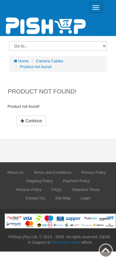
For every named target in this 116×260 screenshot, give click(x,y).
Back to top (105, 250)
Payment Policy (76, 181)
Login (85, 198)
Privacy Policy (93, 172)
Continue (31, 120)
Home (21, 61)
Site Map (63, 198)
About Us (15, 172)
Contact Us (35, 198)
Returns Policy (29, 189)
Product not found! (36, 66)
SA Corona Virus (65, 242)
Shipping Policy (39, 181)
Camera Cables (49, 61)
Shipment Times (86, 189)
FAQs (57, 189)
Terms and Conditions (52, 172)
